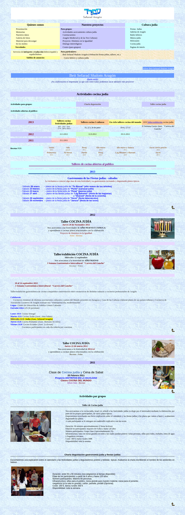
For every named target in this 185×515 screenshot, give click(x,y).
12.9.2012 (92, 134)
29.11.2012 (125, 134)
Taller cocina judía (158, 104)
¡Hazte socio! (92, 79)
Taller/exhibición (155, 122)
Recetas (72, 266)
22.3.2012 (64, 134)
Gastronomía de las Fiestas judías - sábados (93, 178)
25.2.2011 (64, 140)
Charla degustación (92, 104)
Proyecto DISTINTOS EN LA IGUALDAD (76, 378)
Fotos (72, 236)
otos (81, 266)
